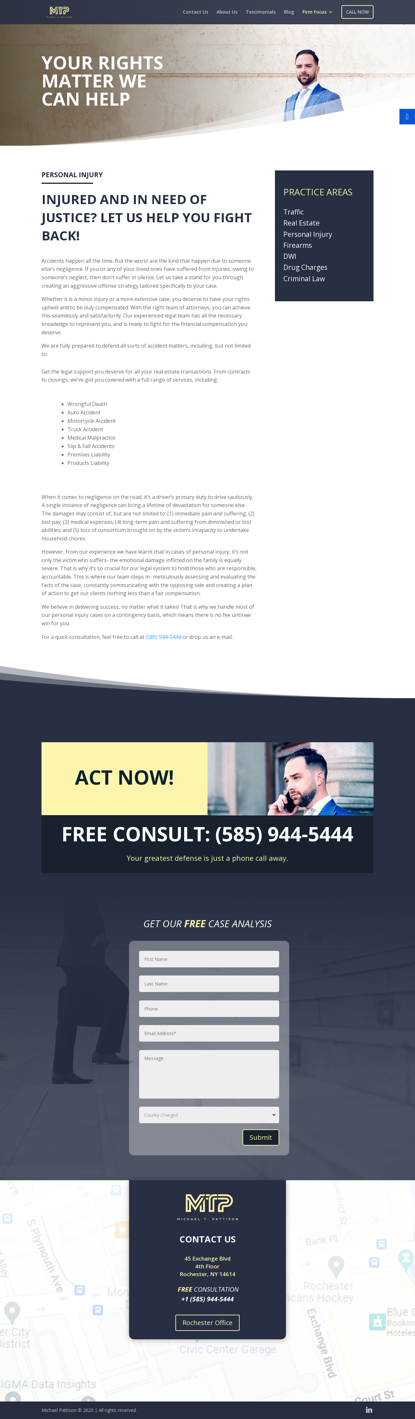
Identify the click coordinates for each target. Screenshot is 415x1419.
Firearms (297, 245)
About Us (227, 12)
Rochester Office (207, 1322)
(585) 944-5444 (163, 636)
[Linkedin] (368, 1410)
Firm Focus (314, 12)
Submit (261, 1137)
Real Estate (301, 222)
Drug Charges (305, 267)
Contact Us (195, 12)
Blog (289, 12)
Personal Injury (307, 234)
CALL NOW (357, 12)
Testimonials (261, 12)
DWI (289, 256)
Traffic (293, 211)
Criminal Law (304, 278)
